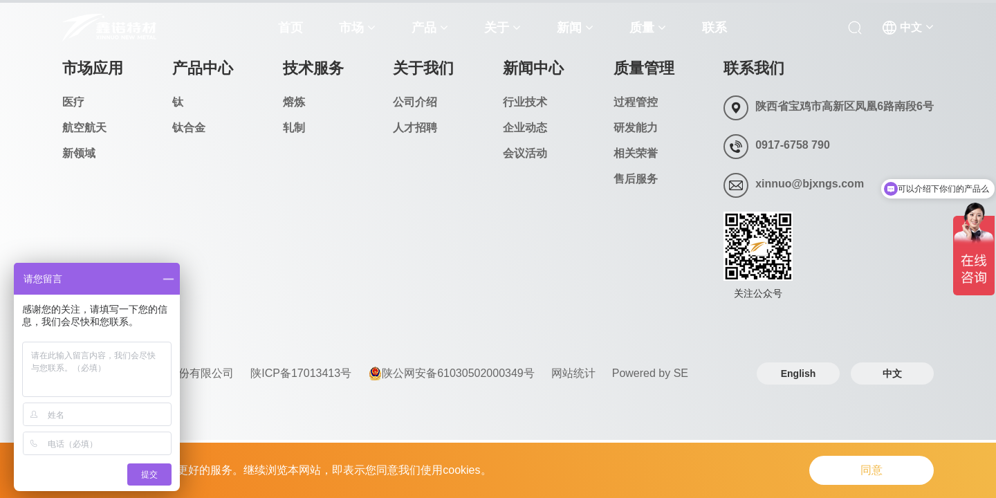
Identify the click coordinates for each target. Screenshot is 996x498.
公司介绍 (415, 102)
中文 (892, 373)
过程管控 (636, 102)
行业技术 (525, 102)
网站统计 (573, 373)
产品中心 (202, 68)
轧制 (294, 127)
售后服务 (636, 179)
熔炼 (294, 102)
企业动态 (525, 127)
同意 (871, 470)
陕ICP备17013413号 (300, 373)
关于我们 (423, 68)
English (798, 373)
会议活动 (525, 153)
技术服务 (313, 68)
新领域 (78, 153)
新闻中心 (533, 68)
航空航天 (84, 127)
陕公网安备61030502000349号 (451, 373)
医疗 (73, 102)
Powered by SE (650, 373)
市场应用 (92, 68)
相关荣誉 (636, 153)
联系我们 (753, 68)
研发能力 (636, 127)
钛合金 (188, 127)
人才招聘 (415, 127)
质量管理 (644, 68)
